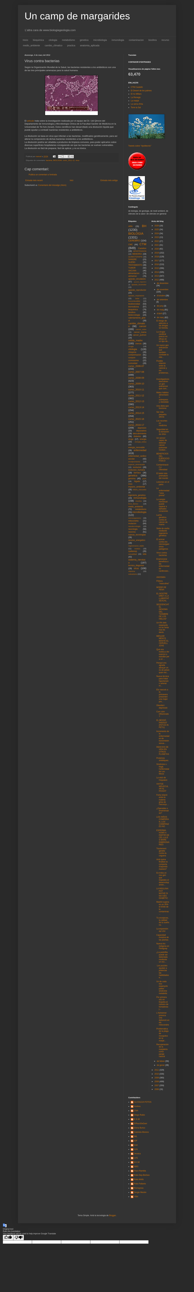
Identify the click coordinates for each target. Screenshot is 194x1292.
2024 (156, 233)
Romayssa (138, 1188)
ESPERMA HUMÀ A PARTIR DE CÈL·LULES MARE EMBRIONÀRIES (162, 837)
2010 (156, 1074)
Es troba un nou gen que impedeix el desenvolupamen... (162, 879)
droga (130, 439)
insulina (139, 501)
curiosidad (132, 363)
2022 (156, 241)
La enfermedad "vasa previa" (162, 492)
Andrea (137, 1106)
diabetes (137, 436)
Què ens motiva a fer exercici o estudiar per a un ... (162, 654)
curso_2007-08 (136, 372)
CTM (142, 244)
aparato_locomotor (138, 285)
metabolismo (68, 40)
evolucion (137, 467)
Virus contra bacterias (161, 554)
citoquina (132, 352)
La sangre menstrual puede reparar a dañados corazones (162, 505)
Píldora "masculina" (162, 582)
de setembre (162, 299)
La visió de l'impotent (161, 778)
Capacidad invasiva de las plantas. (162, 937)
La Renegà (135, 97)
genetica (84, 40)
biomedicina (133, 307)
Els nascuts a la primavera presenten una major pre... (162, 695)
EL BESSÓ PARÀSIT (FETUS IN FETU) (162, 724)
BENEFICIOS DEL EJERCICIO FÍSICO (162, 457)
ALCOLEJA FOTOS (142, 1102)
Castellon (142, 248)
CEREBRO (134, 240)
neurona (132, 532)
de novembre (162, 289)
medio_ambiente (31, 45)
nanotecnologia (134, 526)
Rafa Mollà (138, 1179)
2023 (156, 237)
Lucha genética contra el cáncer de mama (161, 520)
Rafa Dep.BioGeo (142, 1175)
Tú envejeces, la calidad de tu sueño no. (162, 921)
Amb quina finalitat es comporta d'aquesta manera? (162, 864)
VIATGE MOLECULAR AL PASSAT (162, 787)
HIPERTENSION (139, 251)
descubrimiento (139, 433)
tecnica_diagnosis (136, 565)
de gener (161, 1065)
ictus (130, 484)
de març (161, 317)
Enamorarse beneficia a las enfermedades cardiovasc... (162, 566)
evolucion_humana (136, 470)
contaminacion (136, 40)
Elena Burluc (139, 1128)
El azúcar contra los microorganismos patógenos (162, 544)
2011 (156, 1070)
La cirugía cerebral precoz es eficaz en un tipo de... (162, 337)
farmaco (137, 473)
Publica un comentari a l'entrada (43, 174)
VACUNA (132, 271)
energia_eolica (140, 442)
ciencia (138, 343)
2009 (156, 1078)
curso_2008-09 (136, 377)
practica (71, 45)
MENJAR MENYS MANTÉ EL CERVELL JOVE (162, 641)
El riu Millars (136, 94)
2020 (156, 249)
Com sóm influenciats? (162, 714)
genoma (131, 478)
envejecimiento (134, 462)
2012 (156, 280)
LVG (136, 1158)
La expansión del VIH (162, 930)
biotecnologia (134, 315)
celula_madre (135, 340)
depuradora (141, 431)
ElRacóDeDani (140, 1123)
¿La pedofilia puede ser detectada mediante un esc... (162, 957)
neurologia (133, 529)
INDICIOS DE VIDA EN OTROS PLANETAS (162, 750)
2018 (156, 256)
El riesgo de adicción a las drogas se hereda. (162, 324)
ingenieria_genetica (136, 495)
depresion (142, 428)
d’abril (160, 313)
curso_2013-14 (136, 407)
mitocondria (133, 521)
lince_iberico (133, 504)
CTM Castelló (137, 87)
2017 (156, 260)
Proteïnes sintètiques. (162, 759)
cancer (142, 326)
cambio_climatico (53, 45)
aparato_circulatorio (137, 279)
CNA (136, 1110)
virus (77, 160)
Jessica (137, 1153)
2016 (156, 264)
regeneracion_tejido (136, 546)
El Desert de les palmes (141, 90)
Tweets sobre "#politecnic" (139, 146)
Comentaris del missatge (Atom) (52, 185)
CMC (130, 244)
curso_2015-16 (136, 419)
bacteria (49, 160)
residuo (137, 549)
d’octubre (161, 295)
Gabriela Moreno (141, 1132)
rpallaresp (132, 551)
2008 (156, 1081)
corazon (131, 357)
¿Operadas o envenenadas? (162, 810)
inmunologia (118, 40)
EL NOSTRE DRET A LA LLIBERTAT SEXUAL (162, 597)
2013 (156, 276)
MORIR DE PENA (161, 588)
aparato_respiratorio (136, 296)
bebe (137, 298)
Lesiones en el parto (162, 483)
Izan (136, 1145)
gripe (144, 478)
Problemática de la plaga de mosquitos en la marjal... (162, 1035)
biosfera (153, 40)
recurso (165, 40)
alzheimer (132, 276)
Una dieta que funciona (162, 407)
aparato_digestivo (140, 282)
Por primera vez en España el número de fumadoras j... (162, 1003)
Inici (71, 180)
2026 (156, 226)
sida (144, 554)
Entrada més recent (34, 180)
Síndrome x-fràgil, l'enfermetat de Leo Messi (162, 769)
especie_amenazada (136, 464)
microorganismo (134, 518)
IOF (135, 1141)
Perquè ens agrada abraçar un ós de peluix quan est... (162, 668)
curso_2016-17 (136, 425)
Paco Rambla (140, 1171)
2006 (156, 1089)
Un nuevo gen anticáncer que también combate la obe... (162, 351)
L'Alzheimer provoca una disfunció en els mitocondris (162, 1019)
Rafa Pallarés (140, 1184)
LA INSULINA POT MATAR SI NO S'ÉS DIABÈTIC (162, 893)
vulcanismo (132, 574)
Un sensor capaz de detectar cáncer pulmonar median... (161, 444)
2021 (156, 245)
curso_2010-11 (136, 389)
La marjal (135, 101)
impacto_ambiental (136, 487)
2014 (156, 272)
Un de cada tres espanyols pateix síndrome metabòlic (162, 987)
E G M (137, 1119)
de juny (160, 306)
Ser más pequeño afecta (161, 414)
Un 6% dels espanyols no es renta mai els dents (162, 627)
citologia (53, 40)
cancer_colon (141, 329)
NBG (136, 1166)
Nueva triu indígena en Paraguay (162, 946)
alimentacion (133, 273)
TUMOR (132, 268)
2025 (156, 229)
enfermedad (140, 450)
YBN (136, 1196)
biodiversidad (134, 304)
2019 (156, 253)
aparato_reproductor (137, 290)
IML (135, 1136)
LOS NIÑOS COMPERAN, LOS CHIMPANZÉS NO (162, 822)
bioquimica (38, 40)
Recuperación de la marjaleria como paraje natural (162, 1050)
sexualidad (132, 554)
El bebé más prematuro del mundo (162, 475)
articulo (30, 121)
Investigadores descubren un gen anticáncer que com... (162, 384)
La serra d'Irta (137, 104)
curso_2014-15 (136, 413)
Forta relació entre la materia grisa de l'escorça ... (162, 800)
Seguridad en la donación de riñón (162, 431)
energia (143, 439)
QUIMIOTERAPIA (135, 257)
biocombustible (134, 301)
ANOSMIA (160, 577)
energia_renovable (136, 447)
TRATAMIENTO (135, 265)
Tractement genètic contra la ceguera (161, 852)
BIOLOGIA (57, 160)
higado (137, 481)
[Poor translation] (18, 1237)
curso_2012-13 (136, 401)
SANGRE (132, 259)
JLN (136, 1149)
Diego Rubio (139, 1115)
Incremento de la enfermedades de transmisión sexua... (162, 737)
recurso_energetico (136, 540)
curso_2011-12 (69, 160)
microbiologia (100, 40)
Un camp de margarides (77, 15)
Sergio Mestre (140, 1192)
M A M (136, 1162)
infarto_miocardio (139, 490)
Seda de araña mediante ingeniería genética (162, 532)
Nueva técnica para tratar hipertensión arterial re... (162, 681)
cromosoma (133, 360)
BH (144, 226)
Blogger (112, 1215)
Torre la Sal (136, 107)
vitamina (131, 571)
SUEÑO (131, 262)
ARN (130, 226)
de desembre (162, 283)
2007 (156, 1085)
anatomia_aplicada (89, 45)
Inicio (25, 40)
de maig (160, 310)
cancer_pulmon (139, 335)
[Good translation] (8, 1237)
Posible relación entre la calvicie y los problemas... (162, 368)
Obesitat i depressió (161, 706)
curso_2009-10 (136, 383)
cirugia (131, 346)
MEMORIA (137, 254)
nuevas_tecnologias (137, 535)
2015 (156, 268)
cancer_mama (140, 332)
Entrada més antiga (109, 180)
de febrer (161, 1061)
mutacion (132, 523)
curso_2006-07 (136, 366)
